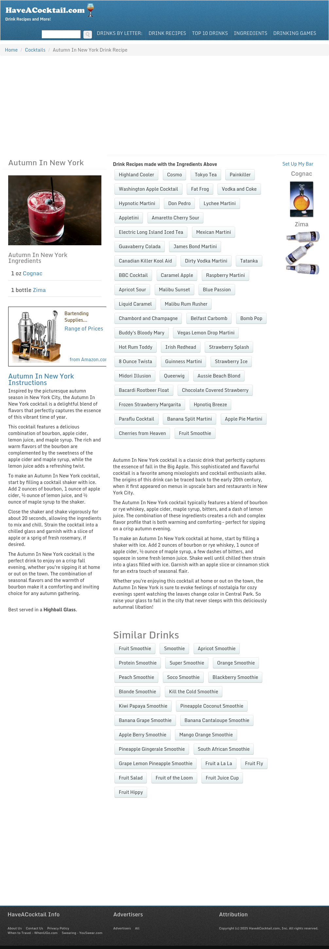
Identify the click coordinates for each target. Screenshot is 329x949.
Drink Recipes (167, 33)
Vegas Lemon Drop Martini (205, 332)
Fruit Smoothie (195, 433)
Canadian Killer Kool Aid (145, 261)
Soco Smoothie (183, 677)
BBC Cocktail (133, 275)
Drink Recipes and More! (51, 12)
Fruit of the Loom (174, 777)
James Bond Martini (195, 246)
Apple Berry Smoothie (142, 734)
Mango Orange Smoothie (206, 734)
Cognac (33, 273)
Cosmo (174, 174)
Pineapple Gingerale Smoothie (152, 749)
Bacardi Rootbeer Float (144, 390)
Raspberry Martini (225, 275)
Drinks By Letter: (120, 33)
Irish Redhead (180, 347)
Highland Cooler (136, 174)
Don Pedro (179, 203)
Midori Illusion (135, 375)
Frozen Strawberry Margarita (150, 404)
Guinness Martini (183, 361)
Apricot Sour (132, 289)
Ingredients (251, 33)
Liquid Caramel (135, 304)
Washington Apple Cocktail (148, 189)
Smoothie (174, 648)
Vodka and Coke (239, 189)
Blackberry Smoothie (235, 677)
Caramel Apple (177, 275)
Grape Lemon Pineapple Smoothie (155, 763)
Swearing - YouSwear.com (82, 932)
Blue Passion (217, 289)
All (137, 928)
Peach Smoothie (136, 677)
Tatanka (249, 261)
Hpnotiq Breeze (210, 404)
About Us (15, 928)
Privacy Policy (58, 928)
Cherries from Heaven (142, 433)
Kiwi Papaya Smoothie (143, 706)
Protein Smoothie (138, 663)
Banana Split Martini (189, 419)
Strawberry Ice (231, 361)
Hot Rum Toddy (135, 347)
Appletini (129, 217)
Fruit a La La (218, 763)
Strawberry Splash (229, 347)
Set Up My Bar (297, 164)
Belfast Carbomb (209, 318)
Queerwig (174, 375)
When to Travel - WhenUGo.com (33, 932)
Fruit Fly (254, 763)
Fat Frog (200, 189)
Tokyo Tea (206, 174)
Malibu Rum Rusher (186, 304)
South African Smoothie (224, 749)
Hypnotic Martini (137, 203)
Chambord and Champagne (148, 318)
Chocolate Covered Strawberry (215, 390)
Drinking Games (294, 33)
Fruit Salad (131, 777)
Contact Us (34, 928)
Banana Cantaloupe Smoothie (216, 720)
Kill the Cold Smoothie (193, 691)
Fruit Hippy (131, 792)
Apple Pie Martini (243, 419)
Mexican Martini (213, 232)
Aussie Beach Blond (219, 375)
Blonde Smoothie (137, 691)
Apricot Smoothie (217, 648)
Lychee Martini (220, 203)
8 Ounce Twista (135, 361)
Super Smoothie (186, 663)
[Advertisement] (164, 105)
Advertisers (122, 928)
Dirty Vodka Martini (206, 261)
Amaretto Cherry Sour (175, 217)
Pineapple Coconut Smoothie (211, 706)
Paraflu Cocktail (136, 419)
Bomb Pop (251, 318)
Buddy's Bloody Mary (141, 332)
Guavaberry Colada (140, 246)
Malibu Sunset (174, 289)
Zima (39, 289)
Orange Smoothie (236, 663)
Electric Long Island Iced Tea (151, 232)
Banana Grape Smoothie (145, 720)
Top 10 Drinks (210, 33)
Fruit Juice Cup (222, 777)
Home (11, 50)
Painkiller (240, 174)
